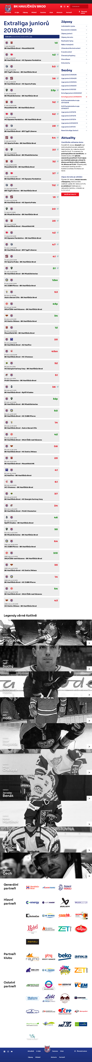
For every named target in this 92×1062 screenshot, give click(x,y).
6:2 (54, 114)
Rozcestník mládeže (69, 30)
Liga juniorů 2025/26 (69, 75)
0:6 (56, 446)
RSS (69, 1059)
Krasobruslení (66, 52)
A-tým (38, 1047)
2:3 (54, 150)
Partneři (69, 12)
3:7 (54, 173)
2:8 (54, 126)
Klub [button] (51, 12)
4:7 (54, 244)
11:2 (54, 185)
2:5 (54, 221)
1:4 (56, 422)
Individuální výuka (68, 26)
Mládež (37, 1053)
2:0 (54, 209)
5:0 (54, 66)
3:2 (54, 161)
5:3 (56, 292)
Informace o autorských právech (57, 1059)
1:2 (56, 328)
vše (31, 36)
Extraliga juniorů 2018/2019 (71, 97)
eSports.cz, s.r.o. (41, 1059)
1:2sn (55, 280)
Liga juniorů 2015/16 (68, 112)
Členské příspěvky (68, 56)
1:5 (54, 197)
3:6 (54, 78)
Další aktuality (70, 194)
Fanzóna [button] (43, 12)
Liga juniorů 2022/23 (68, 86)
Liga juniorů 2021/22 (68, 89)
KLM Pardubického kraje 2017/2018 (70, 102)
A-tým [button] (17, 12)
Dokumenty (65, 63)
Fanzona (55, 1047)
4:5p (55, 304)
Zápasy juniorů (66, 34)
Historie (54, 1053)
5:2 (54, 102)
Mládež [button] (34, 12)
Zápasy (30, 1053)
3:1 (56, 375)
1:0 (56, 43)
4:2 (54, 55)
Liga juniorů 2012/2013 (69, 123)
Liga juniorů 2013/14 (68, 119)
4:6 (56, 517)
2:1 (54, 268)
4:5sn (54, 351)
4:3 (56, 600)
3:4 (56, 316)
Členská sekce (83, 12)
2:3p (53, 90)
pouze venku (25, 36)
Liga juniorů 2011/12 (68, 127)
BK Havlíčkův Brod (30, 6)
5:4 (56, 589)
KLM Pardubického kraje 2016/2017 (70, 107)
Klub (62, 1047)
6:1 (56, 482)
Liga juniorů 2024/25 (69, 78)
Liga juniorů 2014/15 (68, 116)
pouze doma (16, 36)
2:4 (56, 506)
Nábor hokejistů (67, 45)
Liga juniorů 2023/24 (69, 82)
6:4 (54, 138)
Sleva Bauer (65, 59)
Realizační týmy (67, 41)
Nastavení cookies (76, 1059)
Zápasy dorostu (67, 37)
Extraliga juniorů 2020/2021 (71, 93)
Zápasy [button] (25, 12)
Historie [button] (60, 12)
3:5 (56, 529)
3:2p (55, 399)
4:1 (54, 256)
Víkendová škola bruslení (70, 48)
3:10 (55, 553)
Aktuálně (31, 1047)
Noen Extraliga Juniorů (69, 130)
